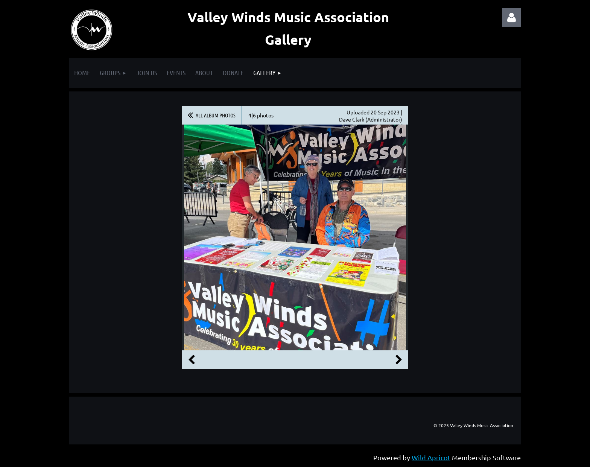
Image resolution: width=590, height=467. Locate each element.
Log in (511, 17)
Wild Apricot (431, 457)
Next (398, 359)
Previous (191, 359)
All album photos (216, 115)
